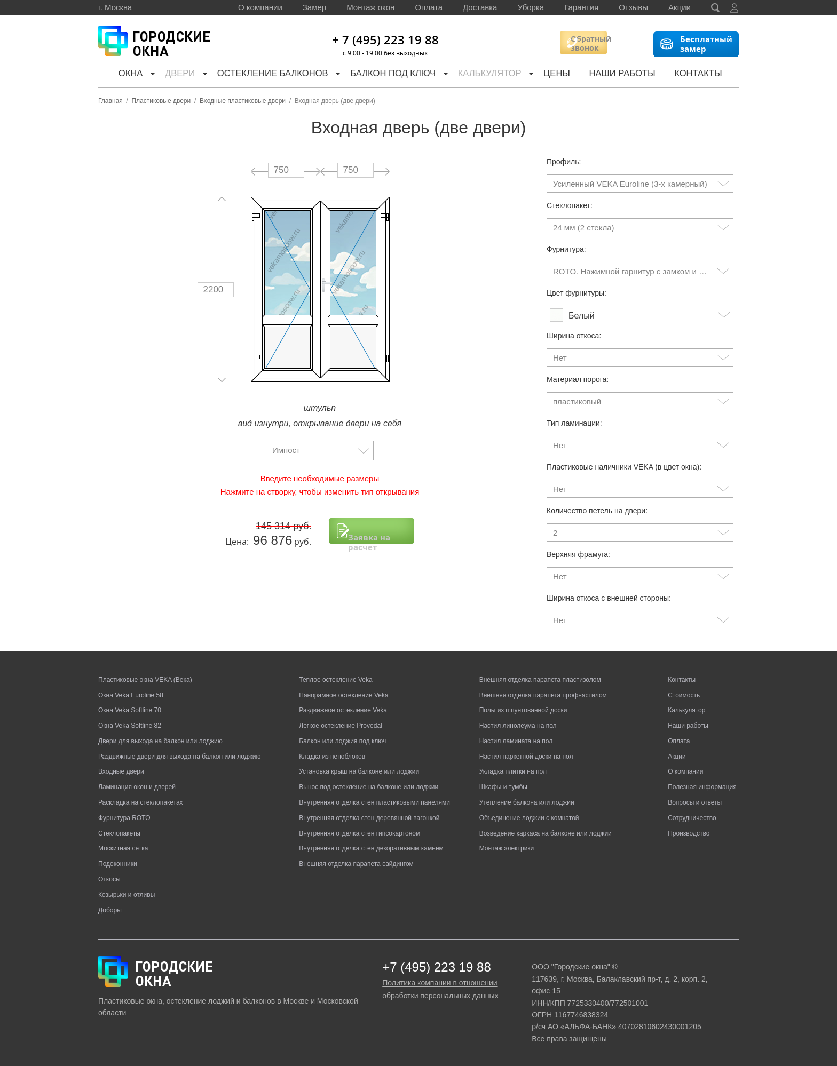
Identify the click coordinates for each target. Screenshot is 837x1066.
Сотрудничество (692, 818)
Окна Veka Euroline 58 (130, 695)
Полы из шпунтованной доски (523, 710)
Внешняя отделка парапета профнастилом (543, 695)
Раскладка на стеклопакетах (140, 802)
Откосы (109, 879)
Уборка (530, 7)
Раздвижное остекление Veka (343, 710)
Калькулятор (497, 74)
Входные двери (121, 771)
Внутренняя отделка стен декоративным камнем (371, 848)
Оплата (429, 7)
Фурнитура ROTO (124, 818)
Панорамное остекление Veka (343, 695)
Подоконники (117, 864)
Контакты (705, 74)
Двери (179, 74)
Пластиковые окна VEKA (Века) (145, 679)
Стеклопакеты (119, 833)
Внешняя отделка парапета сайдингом (356, 864)
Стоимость (684, 695)
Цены (565, 74)
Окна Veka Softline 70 (129, 710)
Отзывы (633, 7)
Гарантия (581, 7)
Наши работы (630, 74)
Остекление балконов (275, 74)
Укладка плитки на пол (513, 771)
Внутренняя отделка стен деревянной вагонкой (369, 818)
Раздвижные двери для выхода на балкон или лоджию (179, 756)
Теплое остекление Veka (335, 679)
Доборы (110, 910)
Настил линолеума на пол (518, 725)
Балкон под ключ (397, 74)
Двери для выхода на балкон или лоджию (160, 741)
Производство (688, 833)
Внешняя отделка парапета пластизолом (540, 679)
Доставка (480, 7)
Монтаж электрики (506, 848)
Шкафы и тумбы (503, 787)
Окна (124, 74)
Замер (314, 7)
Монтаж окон (370, 7)
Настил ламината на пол (515, 741)
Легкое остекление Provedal (340, 725)
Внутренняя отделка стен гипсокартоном (359, 833)
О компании (260, 7)
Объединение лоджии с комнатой (529, 818)
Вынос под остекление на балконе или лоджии (368, 787)
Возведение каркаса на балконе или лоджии (545, 833)
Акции (679, 7)
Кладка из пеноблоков (332, 756)
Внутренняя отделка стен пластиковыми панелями (374, 802)
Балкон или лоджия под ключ (342, 741)
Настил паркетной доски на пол (526, 756)
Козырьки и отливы (126, 894)
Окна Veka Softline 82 (129, 725)
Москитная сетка (123, 848)
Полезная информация (702, 787)
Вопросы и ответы (695, 802)
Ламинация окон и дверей (137, 787)
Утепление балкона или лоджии (526, 802)
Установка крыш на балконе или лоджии (359, 771)
